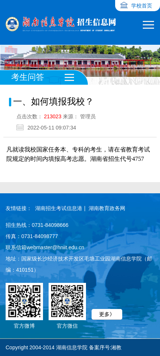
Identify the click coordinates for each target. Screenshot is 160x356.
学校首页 (141, 6)
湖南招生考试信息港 (58, 208)
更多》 (107, 314)
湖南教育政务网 (107, 208)
